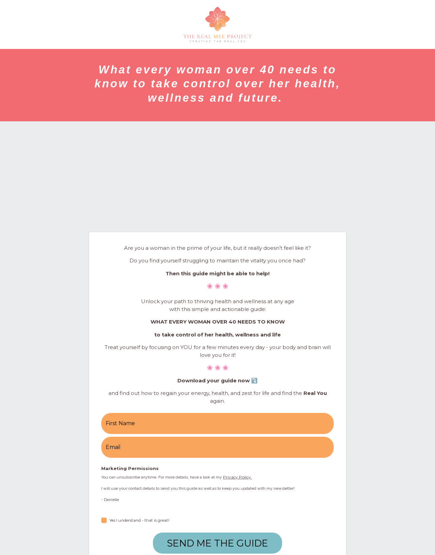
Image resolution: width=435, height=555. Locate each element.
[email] (217, 447)
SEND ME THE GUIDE (217, 543)
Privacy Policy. (237, 477)
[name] (217, 423)
